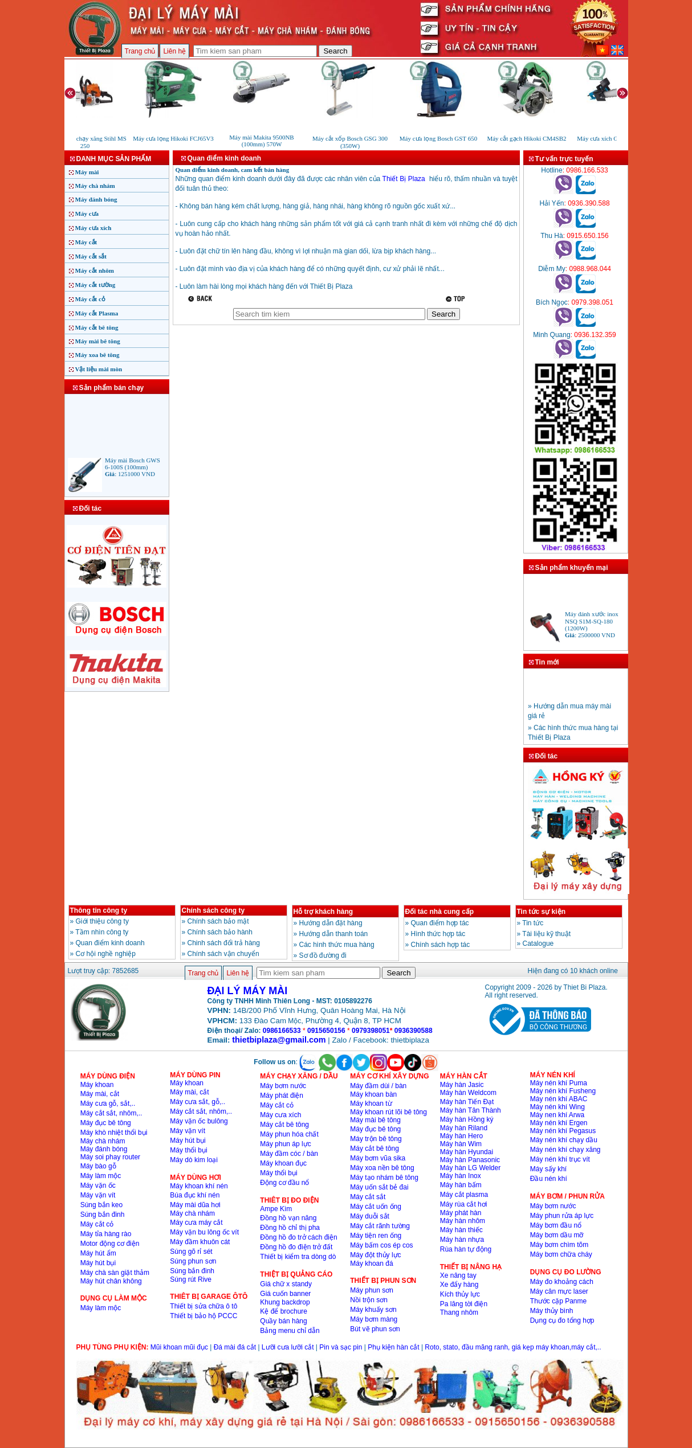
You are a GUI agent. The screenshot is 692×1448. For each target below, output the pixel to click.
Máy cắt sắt (91, 256)
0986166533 (282, 1031)
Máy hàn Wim (461, 1144)
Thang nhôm (459, 1312)
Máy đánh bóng (96, 199)
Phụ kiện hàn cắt (393, 1347)
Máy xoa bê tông (97, 354)
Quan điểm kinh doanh (110, 943)
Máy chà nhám (95, 185)
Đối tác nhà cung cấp (439, 912)
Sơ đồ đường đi (323, 955)
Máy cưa (87, 213)
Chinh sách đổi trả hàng (224, 943)
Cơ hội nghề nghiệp (106, 954)
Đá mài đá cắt (235, 1347)
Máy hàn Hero (461, 1136)
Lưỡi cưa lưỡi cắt (288, 1347)
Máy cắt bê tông (97, 327)
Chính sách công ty (213, 910)
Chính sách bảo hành (220, 932)
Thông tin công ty (99, 910)
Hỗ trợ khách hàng (323, 912)
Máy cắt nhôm (94, 270)
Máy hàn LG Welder (470, 1168)
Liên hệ (174, 51)
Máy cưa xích (93, 227)
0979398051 (371, 1031)
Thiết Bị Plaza (403, 179)
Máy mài (87, 172)
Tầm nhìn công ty (101, 932)
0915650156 (326, 1031)
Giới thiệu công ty (102, 921)
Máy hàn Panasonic (470, 1160)
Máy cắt (86, 242)
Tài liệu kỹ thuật (546, 934)
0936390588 (413, 1031)
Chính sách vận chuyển (223, 954)
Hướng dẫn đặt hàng (331, 923)
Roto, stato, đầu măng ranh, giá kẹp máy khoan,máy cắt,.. (513, 1347)
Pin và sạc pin (340, 1347)
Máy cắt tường (95, 284)
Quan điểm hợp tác (440, 923)
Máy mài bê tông (97, 341)
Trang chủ (140, 51)
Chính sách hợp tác (440, 945)
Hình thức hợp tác (438, 934)
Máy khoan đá (371, 1263)
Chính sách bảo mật (218, 921)
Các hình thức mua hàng (337, 945)
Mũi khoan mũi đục (179, 1347)
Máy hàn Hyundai (466, 1152)
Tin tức (532, 923)
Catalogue (538, 943)
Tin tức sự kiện (541, 912)
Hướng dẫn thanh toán (333, 934)
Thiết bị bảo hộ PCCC (203, 1316)
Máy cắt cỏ (90, 299)
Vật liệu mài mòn (99, 369)
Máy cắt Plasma (97, 313)
